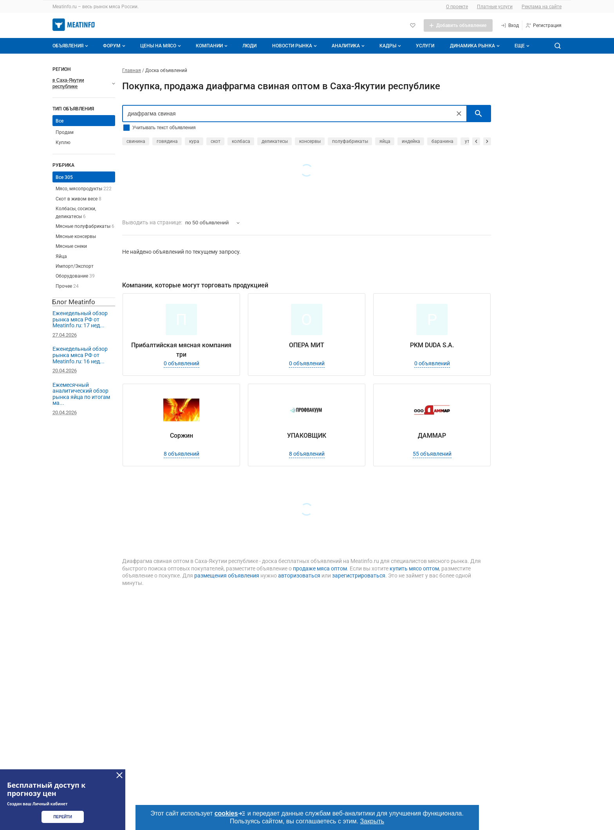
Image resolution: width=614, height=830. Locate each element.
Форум (115, 46)
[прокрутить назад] (476, 141)
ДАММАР (432, 435)
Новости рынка (295, 46)
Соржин (181, 435)
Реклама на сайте (542, 6)
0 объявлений (181, 363)
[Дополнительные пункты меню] (521, 46)
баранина (442, 141)
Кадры (391, 46)
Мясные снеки (71, 246)
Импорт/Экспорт (75, 266)
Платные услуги (495, 6)
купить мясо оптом (414, 568)
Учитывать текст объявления (163, 127)
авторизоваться (299, 575)
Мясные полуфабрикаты (85, 226)
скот (215, 141)
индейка (411, 141)
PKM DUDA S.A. (432, 345)
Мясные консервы (76, 236)
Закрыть (372, 821)
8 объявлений (181, 454)
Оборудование (75, 276)
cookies (230, 813)
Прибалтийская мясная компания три (181, 349)
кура (194, 141)
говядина (167, 141)
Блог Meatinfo (73, 302)
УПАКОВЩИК (306, 435)
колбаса (241, 141)
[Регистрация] (543, 25)
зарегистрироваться (358, 575)
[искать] (478, 113)
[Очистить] (459, 113)
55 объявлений (432, 454)
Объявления (71, 46)
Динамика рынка (475, 46)
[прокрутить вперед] (487, 141)
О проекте (457, 6)
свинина (135, 141)
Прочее (67, 286)
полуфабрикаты (350, 141)
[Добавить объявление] (458, 25)
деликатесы (275, 141)
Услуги (425, 46)
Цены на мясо (161, 46)
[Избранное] (413, 25)
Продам (65, 132)
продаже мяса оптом (320, 568)
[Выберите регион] (83, 83)
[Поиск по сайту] (557, 46)
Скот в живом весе (78, 199)
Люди (249, 46)
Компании (212, 46)
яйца (384, 141)
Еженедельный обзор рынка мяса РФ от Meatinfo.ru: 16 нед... (80, 355)
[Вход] (509, 25)
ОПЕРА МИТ (306, 345)
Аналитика (349, 46)
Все (59, 121)
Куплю (63, 142)
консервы (310, 141)
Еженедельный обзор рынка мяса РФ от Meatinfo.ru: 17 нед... (80, 319)
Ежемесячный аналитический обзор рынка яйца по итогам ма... (81, 394)
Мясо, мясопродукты (84, 188)
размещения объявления (226, 575)
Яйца (61, 256)
